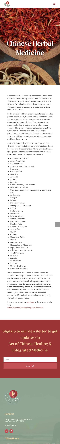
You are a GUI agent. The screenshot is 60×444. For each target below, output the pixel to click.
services (30, 302)
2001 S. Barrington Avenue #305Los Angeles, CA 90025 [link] (18, 420)
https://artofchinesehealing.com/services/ (25, 307)
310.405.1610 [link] (10, 425)
